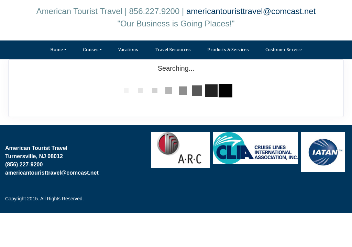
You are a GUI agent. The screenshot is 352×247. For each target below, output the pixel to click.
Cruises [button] (91, 49)
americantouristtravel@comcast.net (251, 11)
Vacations (128, 49)
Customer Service (283, 49)
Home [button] (56, 49)
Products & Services (228, 49)
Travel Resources (173, 49)
